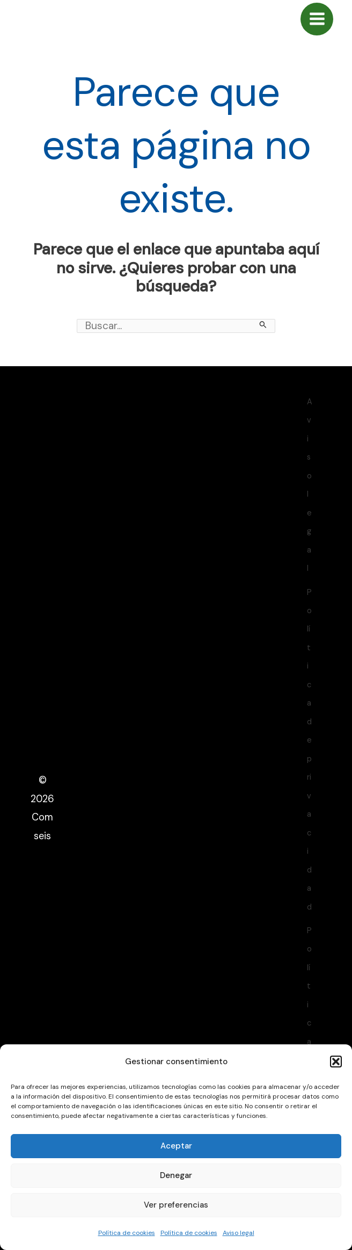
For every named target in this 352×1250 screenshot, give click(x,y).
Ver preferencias (176, 1205)
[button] (336, 1061)
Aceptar (176, 1145)
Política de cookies (126, 1233)
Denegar (176, 1175)
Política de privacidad (309, 749)
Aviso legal (238, 1233)
